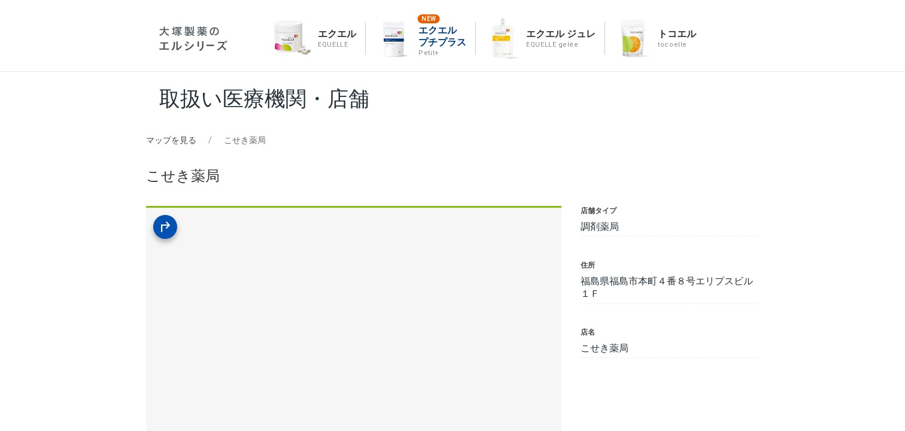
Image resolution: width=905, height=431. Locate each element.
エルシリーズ (193, 38)
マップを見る (171, 140)
